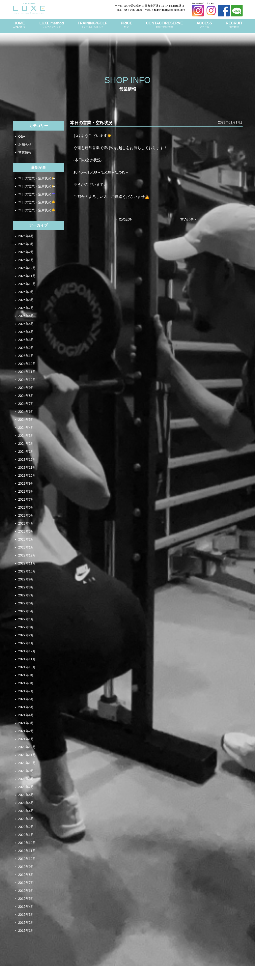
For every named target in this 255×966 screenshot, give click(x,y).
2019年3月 (26, 914)
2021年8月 (26, 683)
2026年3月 (26, 244)
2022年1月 (26, 643)
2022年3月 (26, 627)
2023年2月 (26, 539)
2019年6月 (26, 891)
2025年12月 (27, 268)
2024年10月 (27, 380)
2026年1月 (26, 260)
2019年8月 (26, 875)
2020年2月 (26, 827)
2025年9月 (26, 292)
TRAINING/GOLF (92, 25)
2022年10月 (27, 571)
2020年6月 (26, 795)
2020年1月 (26, 835)
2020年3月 (26, 819)
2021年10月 (27, 667)
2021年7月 (26, 691)
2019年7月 (26, 883)
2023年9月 (26, 483)
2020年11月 (27, 755)
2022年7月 (26, 595)
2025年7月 (26, 308)
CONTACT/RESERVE (164, 25)
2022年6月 (26, 603)
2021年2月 (26, 731)
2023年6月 (26, 507)
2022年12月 (27, 555)
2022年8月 (26, 587)
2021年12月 (27, 651)
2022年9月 (26, 579)
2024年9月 (26, 388)
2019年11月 (27, 851)
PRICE (126, 25)
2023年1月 (26, 547)
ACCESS (204, 25)
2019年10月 (27, 859)
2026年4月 (26, 236)
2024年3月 (26, 435)
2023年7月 (26, 499)
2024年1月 (26, 451)
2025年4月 (26, 332)
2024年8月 (26, 396)
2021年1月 (26, 739)
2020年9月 (26, 771)
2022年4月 (26, 619)
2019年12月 (27, 843)
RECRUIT (234, 25)
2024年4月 (26, 427)
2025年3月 (26, 340)
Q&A (21, 136)
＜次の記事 (124, 219)
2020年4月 (26, 811)
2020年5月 (26, 803)
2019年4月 (26, 906)
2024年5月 (26, 419)
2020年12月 (27, 747)
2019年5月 (26, 898)
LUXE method (51, 25)
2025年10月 (27, 284)
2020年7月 (26, 787)
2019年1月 (26, 930)
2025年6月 (26, 316)
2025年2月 (26, 348)
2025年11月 (27, 276)
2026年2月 (26, 252)
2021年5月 (26, 707)
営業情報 (24, 152)
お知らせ (24, 144)
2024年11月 (27, 372)
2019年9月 (26, 867)
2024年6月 (26, 411)
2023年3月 (26, 531)
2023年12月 (27, 459)
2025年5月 (26, 324)
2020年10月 (27, 763)
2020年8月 (26, 779)
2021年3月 (26, 723)
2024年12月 (27, 364)
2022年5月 (26, 611)
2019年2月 (26, 922)
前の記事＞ (188, 219)
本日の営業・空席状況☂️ (36, 194)
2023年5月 (26, 515)
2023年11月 (27, 467)
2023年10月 (27, 475)
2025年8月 (26, 300)
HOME (19, 25)
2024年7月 (26, 404)
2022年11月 (27, 563)
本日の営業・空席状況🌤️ (36, 178)
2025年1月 (26, 356)
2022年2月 (26, 635)
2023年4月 (26, 523)
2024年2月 (26, 443)
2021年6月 (26, 699)
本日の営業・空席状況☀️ (36, 202)
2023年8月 (26, 491)
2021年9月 (26, 675)
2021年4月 (26, 715)
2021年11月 (27, 659)
